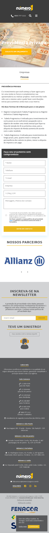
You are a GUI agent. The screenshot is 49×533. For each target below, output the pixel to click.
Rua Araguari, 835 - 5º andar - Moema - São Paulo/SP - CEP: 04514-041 (24, 429)
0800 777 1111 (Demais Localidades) (25, 414)
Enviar (42, 318)
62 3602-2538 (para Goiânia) (24, 408)
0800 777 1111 (18, 16)
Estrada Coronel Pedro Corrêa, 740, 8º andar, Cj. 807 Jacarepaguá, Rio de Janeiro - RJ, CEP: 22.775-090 (24, 442)
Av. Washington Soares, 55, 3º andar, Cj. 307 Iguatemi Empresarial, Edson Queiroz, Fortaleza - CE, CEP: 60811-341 (24, 454)
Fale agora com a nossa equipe (24, 334)
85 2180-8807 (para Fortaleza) (24, 402)
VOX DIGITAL (39, 498)
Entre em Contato (24, 229)
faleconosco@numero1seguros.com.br (25, 481)
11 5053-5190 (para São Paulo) (24, 385)
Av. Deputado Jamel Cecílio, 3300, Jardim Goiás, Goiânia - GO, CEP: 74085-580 (24, 466)
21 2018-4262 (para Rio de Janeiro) (24, 391)
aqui (10, 220)
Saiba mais (23, 527)
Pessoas (24, 77)
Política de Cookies (24, 503)
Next (28, 272)
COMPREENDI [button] (33, 526)
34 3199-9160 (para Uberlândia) (24, 396)
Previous (21, 272)
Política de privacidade (24, 500)
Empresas (24, 72)
